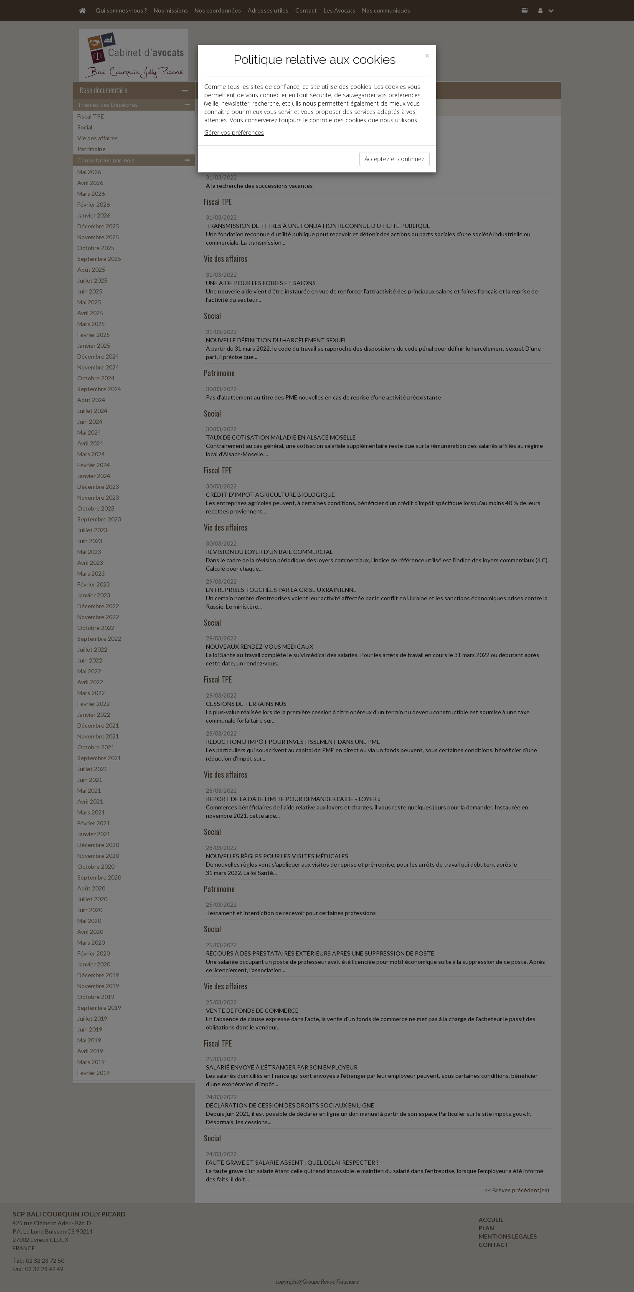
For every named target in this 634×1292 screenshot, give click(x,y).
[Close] (427, 55)
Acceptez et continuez (394, 159)
